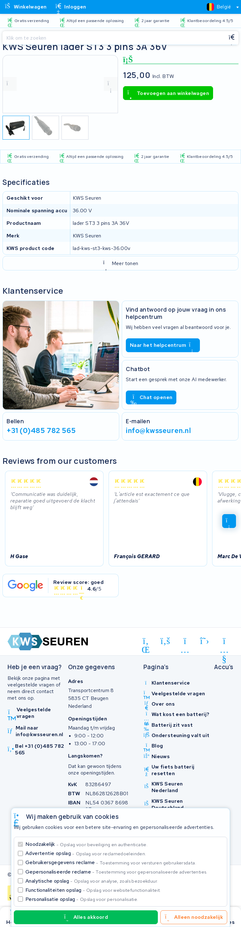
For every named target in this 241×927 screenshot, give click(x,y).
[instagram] (185, 642)
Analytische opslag (91, 881)
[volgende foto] (111, 84)
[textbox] (219, 6)
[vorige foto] (10, 84)
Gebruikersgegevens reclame (110, 862)
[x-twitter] (204, 641)
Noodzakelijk (86, 844)
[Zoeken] (114, 38)
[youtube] (224, 642)
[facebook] (165, 641)
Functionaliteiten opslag (93, 890)
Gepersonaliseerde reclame (116, 872)
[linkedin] (146, 642)
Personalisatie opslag (81, 899)
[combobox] (220, 7)
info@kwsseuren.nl (158, 430)
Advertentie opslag (85, 853)
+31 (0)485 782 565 (41, 430)
